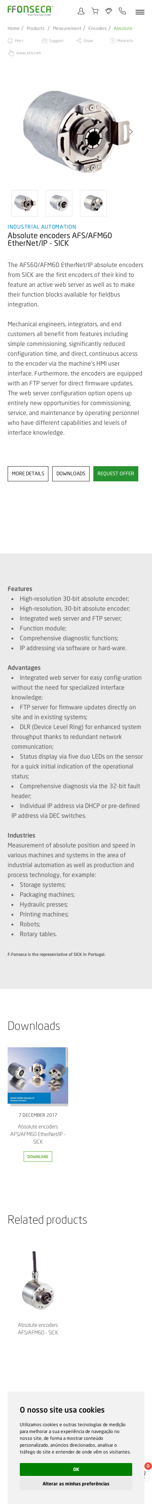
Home (14, 28)
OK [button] (76, 1469)
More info (125, 40)
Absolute (123, 28)
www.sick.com (28, 52)
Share (88, 40)
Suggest (56, 40)
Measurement (67, 28)
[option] (76, 131)
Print (19, 40)
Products (36, 28)
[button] (131, 131)
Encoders (97, 28)
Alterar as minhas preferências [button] (76, 1484)
